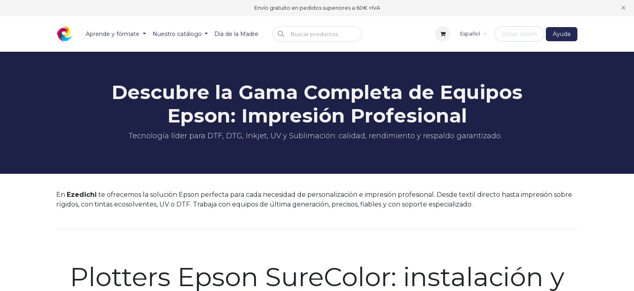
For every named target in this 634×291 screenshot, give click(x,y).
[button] (317, 34)
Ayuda (562, 34)
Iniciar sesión (519, 34)
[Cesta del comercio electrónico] (442, 34)
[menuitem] (115, 34)
